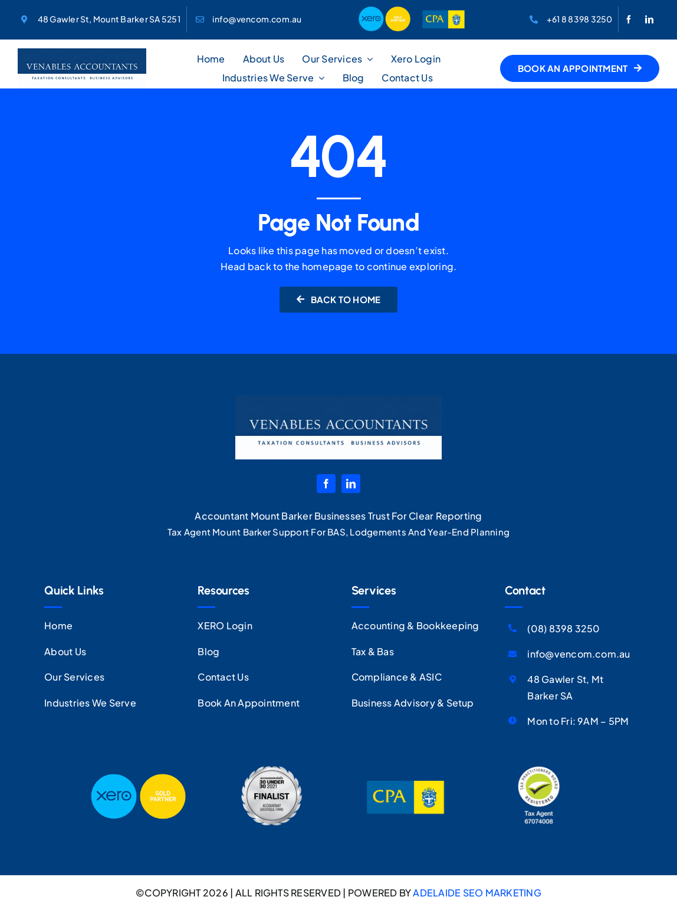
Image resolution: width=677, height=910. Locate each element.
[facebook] (629, 19)
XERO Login (225, 625)
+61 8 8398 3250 (580, 19)
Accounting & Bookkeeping (415, 625)
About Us (65, 651)
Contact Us (223, 677)
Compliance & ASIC (396, 677)
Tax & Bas (372, 651)
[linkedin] (649, 19)
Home (58, 625)
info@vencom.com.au (256, 19)
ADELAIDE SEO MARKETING (477, 892)
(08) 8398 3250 (563, 628)
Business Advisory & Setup (412, 703)
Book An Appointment (249, 703)
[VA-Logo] (82, 53)
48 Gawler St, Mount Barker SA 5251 (109, 19)
